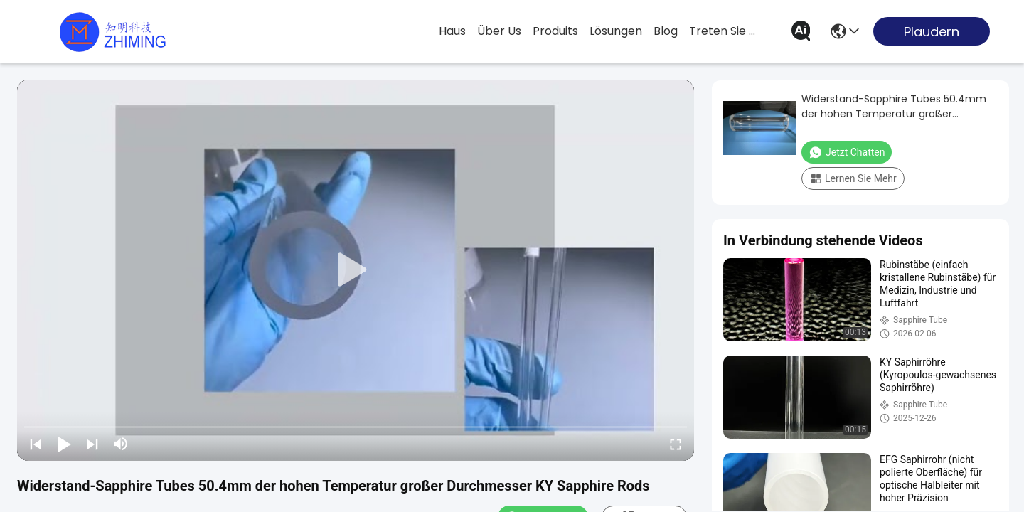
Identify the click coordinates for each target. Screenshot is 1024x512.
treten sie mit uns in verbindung (723, 31)
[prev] (35, 443)
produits (555, 31)
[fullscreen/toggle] (675, 443)
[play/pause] (64, 443)
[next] (92, 443)
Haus (452, 31)
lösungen (616, 31)
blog (666, 31)
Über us (499, 31)
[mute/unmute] (121, 443)
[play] (355, 270)
